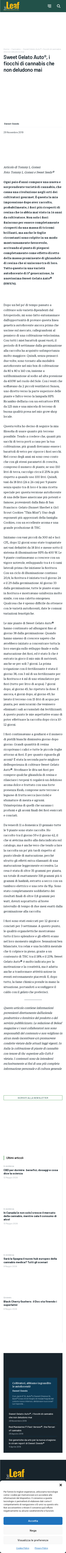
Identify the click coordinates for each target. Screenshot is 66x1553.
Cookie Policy (22, 1548)
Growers (7, 1297)
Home (6, 49)
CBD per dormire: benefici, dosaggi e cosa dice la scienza (31, 1171)
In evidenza (9, 1166)
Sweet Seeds (20, 1390)
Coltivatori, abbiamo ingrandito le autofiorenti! (31, 1384)
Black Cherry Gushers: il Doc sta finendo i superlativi (30, 1303)
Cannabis (16, 49)
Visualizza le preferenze (33, 1540)
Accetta (33, 1521)
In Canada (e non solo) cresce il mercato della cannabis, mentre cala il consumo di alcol (30, 1216)
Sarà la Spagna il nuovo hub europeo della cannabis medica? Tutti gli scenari (30, 1260)
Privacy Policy (41, 1548)
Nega (33, 1530)
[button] (60, 1485)
